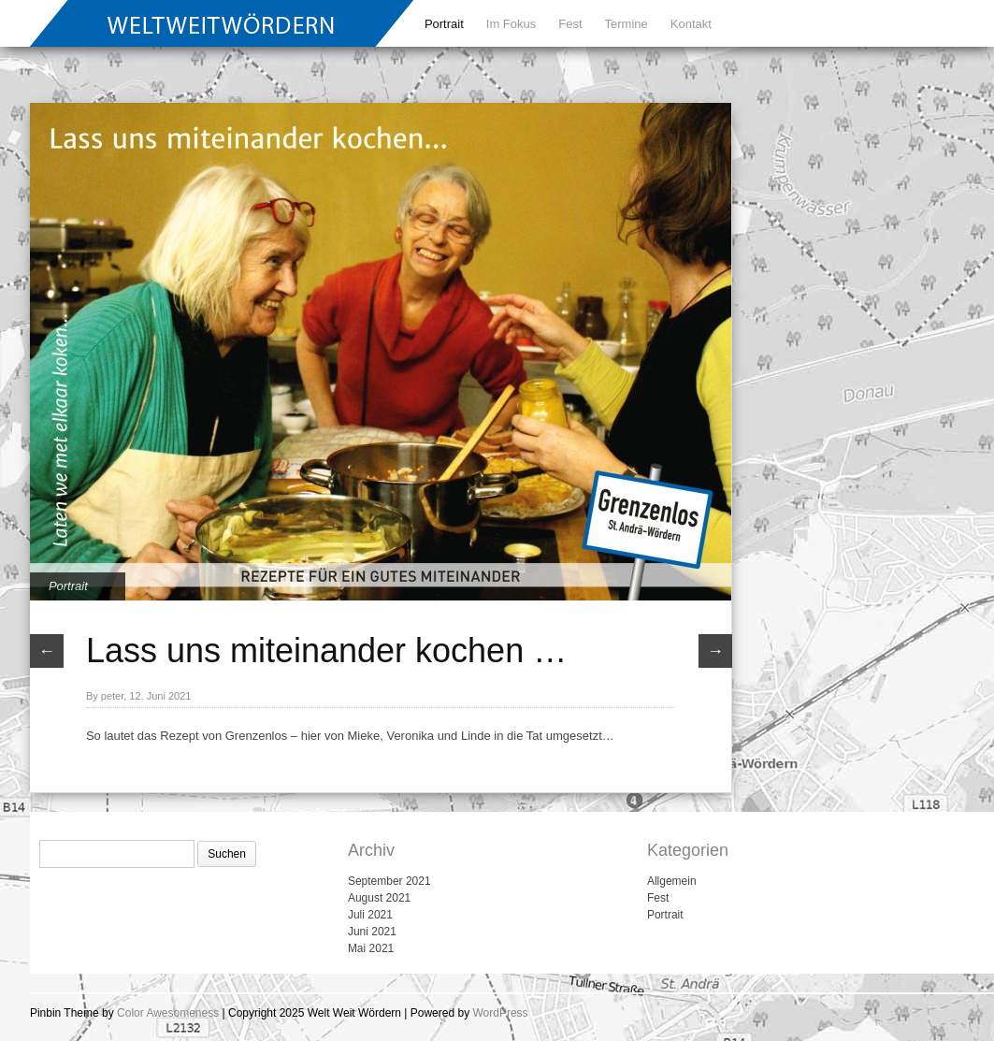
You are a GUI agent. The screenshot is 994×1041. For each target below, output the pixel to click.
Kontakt (691, 24)
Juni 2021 (372, 931)
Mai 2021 (371, 948)
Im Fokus (511, 24)
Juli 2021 (370, 914)
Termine (626, 24)
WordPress (499, 1012)
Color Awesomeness (168, 1012)
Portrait (444, 24)
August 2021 (379, 897)
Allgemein (672, 881)
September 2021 (389, 881)
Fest (570, 24)
